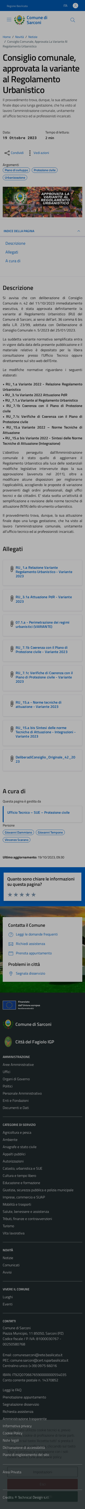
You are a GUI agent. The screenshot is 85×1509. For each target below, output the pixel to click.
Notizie (8, 1257)
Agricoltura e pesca (17, 1132)
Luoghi (8, 1297)
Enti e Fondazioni (16, 1100)
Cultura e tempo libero (19, 1175)
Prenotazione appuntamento (24, 1397)
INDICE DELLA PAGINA (42, 231)
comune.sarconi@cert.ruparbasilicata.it (39, 1360)
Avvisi (7, 1272)
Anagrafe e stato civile (19, 1146)
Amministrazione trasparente (25, 1418)
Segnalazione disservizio (21, 1404)
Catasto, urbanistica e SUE (22, 1168)
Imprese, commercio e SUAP (24, 1197)
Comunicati (11, 1265)
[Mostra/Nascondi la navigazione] (9, 19)
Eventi (7, 1304)
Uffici (6, 1071)
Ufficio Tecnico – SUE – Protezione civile (38, 812)
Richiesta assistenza (18, 1411)
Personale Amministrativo (22, 1093)
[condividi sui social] (13, 153)
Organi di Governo (16, 1079)
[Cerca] (72, 20)
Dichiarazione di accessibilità (24, 1447)
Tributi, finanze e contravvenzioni (27, 1218)
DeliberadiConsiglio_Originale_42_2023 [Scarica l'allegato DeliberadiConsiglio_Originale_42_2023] (45, 759)
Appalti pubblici (14, 1154)
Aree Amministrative (18, 1064)
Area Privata (12, 1472)
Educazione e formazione (21, 1182)
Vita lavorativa (13, 1233)
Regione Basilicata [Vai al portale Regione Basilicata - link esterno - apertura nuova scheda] (17, 6)
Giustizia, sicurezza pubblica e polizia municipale (38, 1190)
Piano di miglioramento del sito (26, 1454)
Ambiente (10, 1139)
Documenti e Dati (16, 1107)
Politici (7, 1086)
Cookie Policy (12, 1433)
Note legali (11, 1440)
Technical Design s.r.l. (33, 1497)
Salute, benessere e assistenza (26, 1211)
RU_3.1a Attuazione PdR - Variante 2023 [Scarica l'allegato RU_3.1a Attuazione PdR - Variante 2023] (44, 599)
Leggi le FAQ (12, 1390)
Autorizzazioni (13, 1161)
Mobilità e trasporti (17, 1204)
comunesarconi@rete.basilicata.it (38, 1355)
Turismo (8, 1226)
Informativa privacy (17, 1426)
